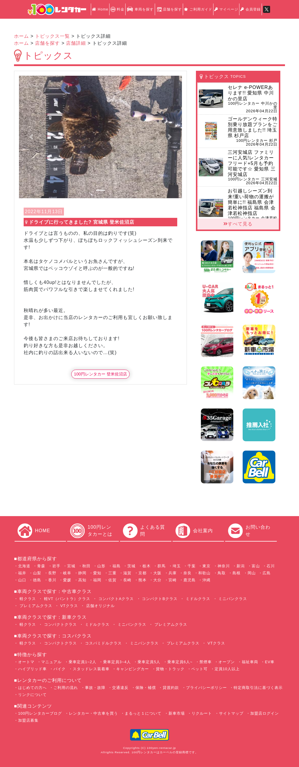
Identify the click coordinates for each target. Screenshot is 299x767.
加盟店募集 (28, 720)
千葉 (191, 566)
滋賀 (127, 573)
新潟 (241, 566)
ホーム (21, 36)
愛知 (97, 573)
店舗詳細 (76, 43)
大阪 (157, 573)
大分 (157, 580)
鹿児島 (189, 580)
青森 (41, 566)
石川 (271, 566)
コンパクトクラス (60, 624)
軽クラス (27, 599)
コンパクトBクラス (159, 599)
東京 (206, 566)
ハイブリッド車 (32, 669)
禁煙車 (205, 662)
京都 (142, 573)
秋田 (86, 566)
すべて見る (238, 223)
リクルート (202, 713)
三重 (112, 573)
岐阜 (67, 573)
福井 (22, 573)
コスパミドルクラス (103, 643)
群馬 (161, 566)
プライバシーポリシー (206, 687)
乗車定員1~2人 (82, 662)
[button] (31, 137)
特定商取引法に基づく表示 (258, 687)
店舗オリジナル (100, 606)
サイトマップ (231, 713)
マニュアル (51, 662)
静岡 (82, 573)
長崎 (127, 580)
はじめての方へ (32, 687)
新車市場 (176, 713)
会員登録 (250, 9)
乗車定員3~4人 (117, 662)
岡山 (252, 573)
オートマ (26, 662)
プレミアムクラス (35, 606)
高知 (82, 580)
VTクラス (68, 606)
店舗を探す (169, 9)
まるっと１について (143, 713)
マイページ (226, 9)
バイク (59, 669)
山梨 (37, 573)
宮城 (71, 566)
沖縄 (206, 580)
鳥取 (222, 573)
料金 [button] (117, 9)
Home (100, 9)
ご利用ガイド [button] (198, 9)
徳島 (37, 580)
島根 (236, 573)
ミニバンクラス (232, 599)
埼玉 (177, 566)
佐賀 (112, 580)
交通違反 (120, 687)
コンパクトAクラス (115, 599)
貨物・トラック (170, 669)
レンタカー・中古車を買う (93, 713)
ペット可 (199, 669)
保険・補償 (145, 687)
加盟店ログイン (264, 713)
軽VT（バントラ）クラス (66, 599)
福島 (116, 566)
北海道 (24, 566)
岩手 (56, 566)
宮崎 (172, 580)
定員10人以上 (227, 669)
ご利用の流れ (65, 687)
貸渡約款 (171, 687)
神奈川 (224, 566)
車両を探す (140, 9)
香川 (52, 580)
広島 (267, 573)
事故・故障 (95, 687)
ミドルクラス (197, 599)
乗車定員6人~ (180, 662)
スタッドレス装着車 (91, 669)
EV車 (269, 662)
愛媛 (67, 580)
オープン (226, 662)
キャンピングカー (132, 669)
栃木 (146, 566)
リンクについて (32, 694)
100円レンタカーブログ (40, 713)
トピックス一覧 (52, 36)
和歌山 (204, 573)
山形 (101, 566)
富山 (256, 566)
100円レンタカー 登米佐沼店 (100, 374)
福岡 (97, 580)
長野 (52, 573)
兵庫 (172, 573)
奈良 (187, 573)
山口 (22, 580)
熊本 (142, 580)
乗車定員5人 (149, 662)
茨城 (131, 566)
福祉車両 (250, 662)
